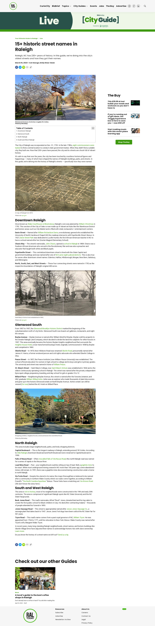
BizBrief (56, 6)
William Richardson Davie (48, 232)
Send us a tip (63, 535)
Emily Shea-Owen (47, 63)
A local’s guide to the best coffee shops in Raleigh (32, 596)
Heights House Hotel (23, 345)
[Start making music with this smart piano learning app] (135, 130)
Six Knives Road (86, 481)
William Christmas (86, 224)
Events (93, 6)
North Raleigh (22, 137)
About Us (85, 609)
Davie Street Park (26, 238)
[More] (70, 6)
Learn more (19, 531)
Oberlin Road (67, 351)
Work (17, 592)
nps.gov (23, 215)
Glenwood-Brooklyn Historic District (48, 328)
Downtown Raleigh (24, 131)
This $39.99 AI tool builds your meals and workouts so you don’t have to (118, 104)
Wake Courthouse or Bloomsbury (41, 224)
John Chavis (51, 244)
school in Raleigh (71, 244)
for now (25, 384)
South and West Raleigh (26, 140)
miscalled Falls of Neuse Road (52, 459)
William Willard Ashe (35, 379)
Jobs (101, 6)
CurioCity (45, 6)
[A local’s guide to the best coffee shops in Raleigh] (35, 578)
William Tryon (79, 517)
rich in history (30, 492)
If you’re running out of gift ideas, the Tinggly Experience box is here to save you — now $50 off (117, 118)
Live (41, 38)
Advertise (121, 6)
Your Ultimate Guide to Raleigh (26, 38)
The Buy (110, 6)
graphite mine (86, 465)
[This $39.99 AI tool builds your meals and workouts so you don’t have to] (135, 102)
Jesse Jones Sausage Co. (77, 509)
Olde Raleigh (22, 453)
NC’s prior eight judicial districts (68, 255)
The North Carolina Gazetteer (34, 481)
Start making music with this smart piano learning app (118, 131)
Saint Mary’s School (59, 368)
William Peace (59, 364)
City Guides (79, 6)
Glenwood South (23, 134)
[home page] (13, 6)
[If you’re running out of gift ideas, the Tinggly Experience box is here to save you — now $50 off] (135, 115)
